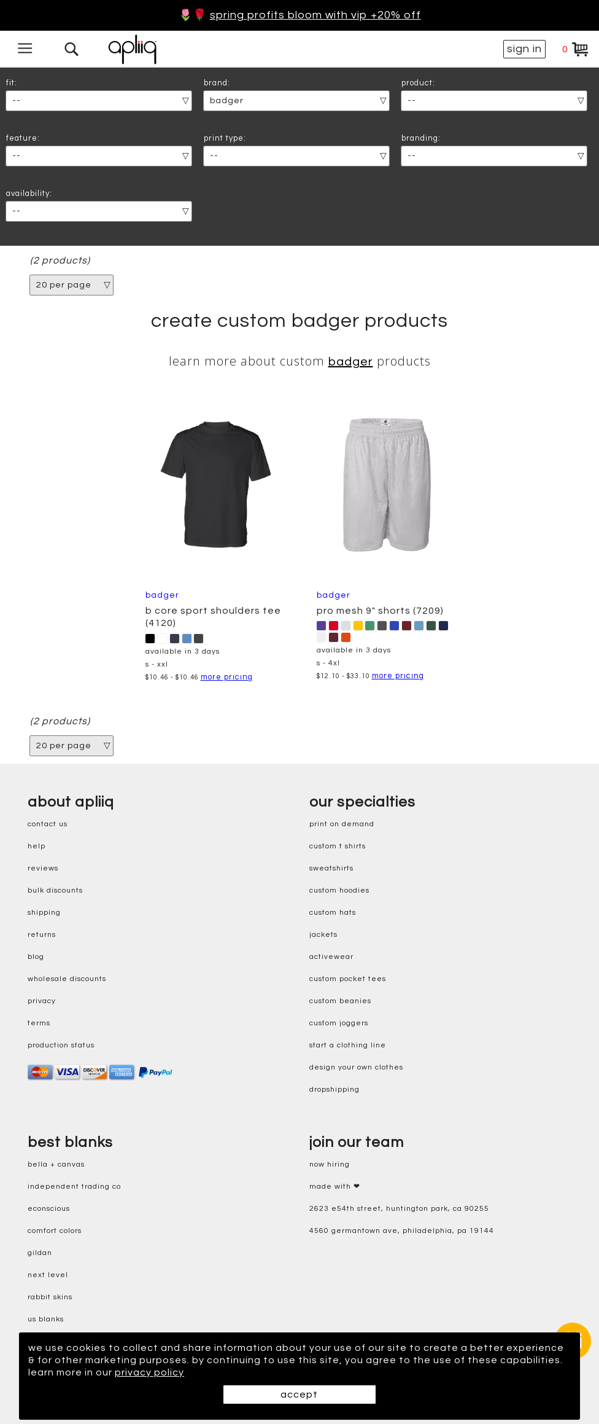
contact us (48, 824)
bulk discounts (55, 890)
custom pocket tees (347, 979)
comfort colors (55, 1231)
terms (39, 1023)
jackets (323, 935)
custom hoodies (339, 890)
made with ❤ (334, 1187)
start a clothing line (347, 1045)
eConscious (49, 1209)
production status (61, 1045)
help (36, 846)
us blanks (46, 1319)
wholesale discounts (67, 979)
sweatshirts (331, 868)
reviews (43, 868)
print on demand (341, 824)
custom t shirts (337, 846)
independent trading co (74, 1187)
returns (42, 935)
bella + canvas (56, 1164)
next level (48, 1275)
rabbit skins (50, 1297)
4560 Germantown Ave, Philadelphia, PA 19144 (401, 1231)
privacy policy (149, 1372)
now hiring (329, 1164)
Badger (350, 362)
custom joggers (338, 1023)
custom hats (332, 913)
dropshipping (334, 1089)
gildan (40, 1253)
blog (36, 957)
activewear (331, 957)
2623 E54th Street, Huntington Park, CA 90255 (399, 1209)
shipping (44, 913)
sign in (524, 49)
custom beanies (340, 1001)
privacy (42, 1001)
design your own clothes (356, 1067)
